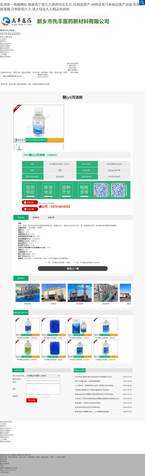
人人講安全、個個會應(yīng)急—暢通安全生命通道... (94, 385)
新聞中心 (3, 426)
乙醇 (29, 84)
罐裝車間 (27, 304)
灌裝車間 (105, 304)
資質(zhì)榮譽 (5, 431)
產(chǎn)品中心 (6, 428)
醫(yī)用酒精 (72, 70)
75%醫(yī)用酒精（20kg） (62, 262)
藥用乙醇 (72, 66)
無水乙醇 (72, 68)
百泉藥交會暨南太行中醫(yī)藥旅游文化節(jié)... (92, 390)
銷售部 (53, 304)
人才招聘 (3, 439)
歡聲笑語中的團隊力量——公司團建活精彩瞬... (92, 412)
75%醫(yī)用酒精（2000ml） (106, 360)
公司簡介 (3, 424)
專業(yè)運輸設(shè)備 (41, 84)
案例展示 (36, 217)
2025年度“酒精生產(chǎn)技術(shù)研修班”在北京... (94, 377)
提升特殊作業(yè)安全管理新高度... (88, 407)
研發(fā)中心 (4, 437)
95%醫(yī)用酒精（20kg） (54, 338)
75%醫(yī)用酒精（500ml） (90, 262)
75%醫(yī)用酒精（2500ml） (27, 338)
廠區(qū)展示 (5, 433)
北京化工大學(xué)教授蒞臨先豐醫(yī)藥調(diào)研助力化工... (98, 399)
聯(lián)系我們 (5, 442)
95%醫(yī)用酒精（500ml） (106, 338)
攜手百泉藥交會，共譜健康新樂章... (88, 381)
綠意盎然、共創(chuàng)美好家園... (88, 403)
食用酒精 (79, 304)
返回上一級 (73, 268)
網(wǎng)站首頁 (6, 422)
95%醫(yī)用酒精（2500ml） (27, 360)
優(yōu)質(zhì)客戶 (7, 435)
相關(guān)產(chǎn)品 (21, 313)
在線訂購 (51, 217)
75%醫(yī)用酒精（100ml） (79, 338)
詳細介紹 (21, 217)
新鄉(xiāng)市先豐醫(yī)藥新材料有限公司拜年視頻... (94, 394)
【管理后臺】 (5, 472)
